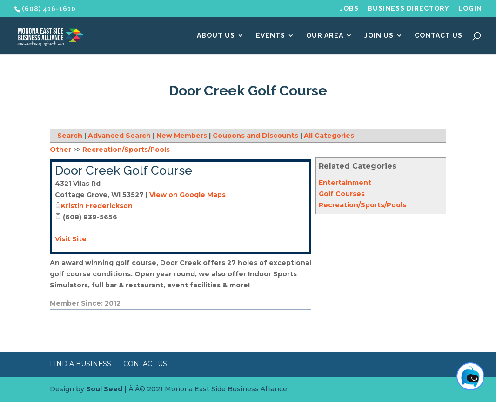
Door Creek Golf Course (123, 170)
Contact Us (438, 35)
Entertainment (345, 182)
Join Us (379, 35)
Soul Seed (104, 389)
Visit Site (71, 239)
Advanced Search (119, 135)
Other (60, 149)
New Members (181, 135)
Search (69, 135)
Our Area (324, 35)
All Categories (329, 135)
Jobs (349, 8)
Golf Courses (342, 194)
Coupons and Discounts (255, 135)
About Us (216, 35)
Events (270, 35)
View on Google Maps (187, 195)
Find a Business (80, 364)
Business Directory (408, 8)
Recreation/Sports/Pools (362, 205)
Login (470, 8)
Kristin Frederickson (97, 206)
